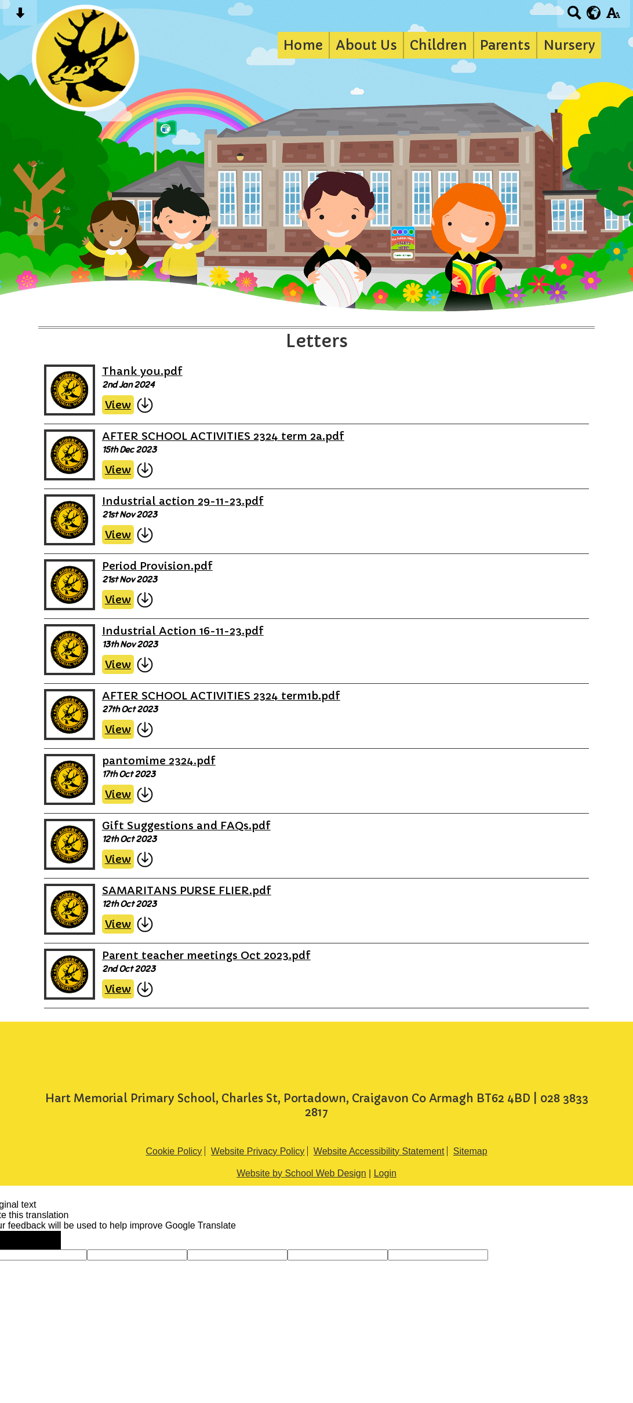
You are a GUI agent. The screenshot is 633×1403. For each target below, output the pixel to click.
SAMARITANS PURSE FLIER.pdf (186, 890)
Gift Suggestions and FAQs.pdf (186, 825)
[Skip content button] (20, 16)
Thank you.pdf (142, 371)
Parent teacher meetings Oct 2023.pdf (206, 955)
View (118, 404)
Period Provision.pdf (157, 566)
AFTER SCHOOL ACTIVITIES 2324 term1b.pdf (221, 695)
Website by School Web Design (301, 1173)
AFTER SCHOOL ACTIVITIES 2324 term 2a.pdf (223, 436)
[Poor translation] (42, 1240)
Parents (505, 45)
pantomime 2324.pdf (159, 760)
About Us (366, 45)
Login (385, 1173)
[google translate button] (593, 13)
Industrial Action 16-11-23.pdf (183, 630)
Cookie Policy (173, 1151)
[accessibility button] (613, 16)
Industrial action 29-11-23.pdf (183, 501)
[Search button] (574, 16)
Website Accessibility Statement (379, 1151)
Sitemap (470, 1151)
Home (303, 45)
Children (438, 45)
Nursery (569, 45)
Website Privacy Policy (258, 1151)
